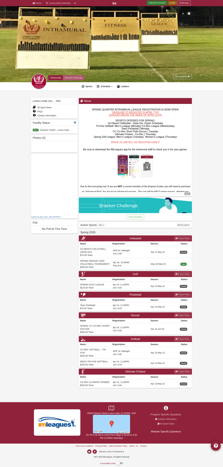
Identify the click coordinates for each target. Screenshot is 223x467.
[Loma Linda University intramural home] (55, 77)
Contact (143, 446)
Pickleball (135, 294)
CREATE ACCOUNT (157, 3)
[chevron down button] (75, 3)
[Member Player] (115, 3)
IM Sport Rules (42, 107)
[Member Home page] (36, 3)
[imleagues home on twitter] (89, 451)
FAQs (38, 111)
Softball (135, 339)
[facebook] (131, 451)
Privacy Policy (101, 446)
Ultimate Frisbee (135, 371)
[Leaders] (123, 86)
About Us (133, 446)
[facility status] (75, 122)
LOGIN (172, 3)
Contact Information (44, 115)
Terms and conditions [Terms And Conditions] (84, 446)
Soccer (135, 315)
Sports (88, 86)
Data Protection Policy (118, 446)
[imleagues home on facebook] (94, 451)
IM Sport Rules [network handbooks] (167, 423)
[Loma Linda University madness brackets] (73, 77)
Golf (135, 274)
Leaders (125, 86)
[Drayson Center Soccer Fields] (111, 424)
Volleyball (135, 238)
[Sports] (87, 86)
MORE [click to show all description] (187, 194)
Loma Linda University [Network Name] (58, 3)
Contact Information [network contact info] (167, 419)
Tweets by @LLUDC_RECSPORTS (46, 217)
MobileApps (184, 3)
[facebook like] (54, 184)
